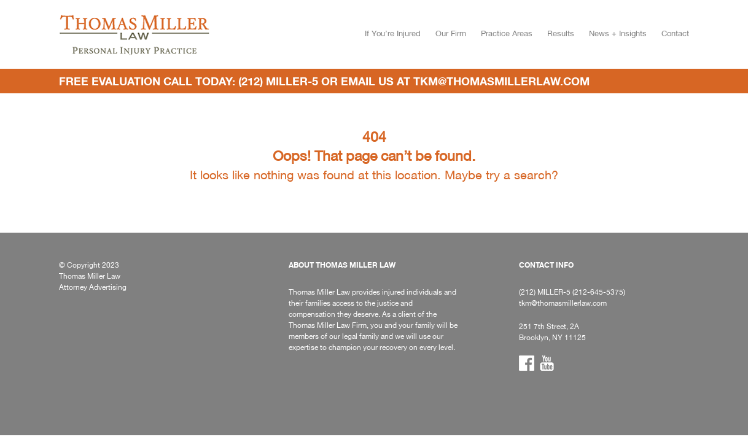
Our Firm (450, 33)
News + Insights (618, 33)
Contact (675, 33)
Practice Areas (506, 33)
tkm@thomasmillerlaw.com (501, 81)
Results (560, 33)
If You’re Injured (393, 33)
